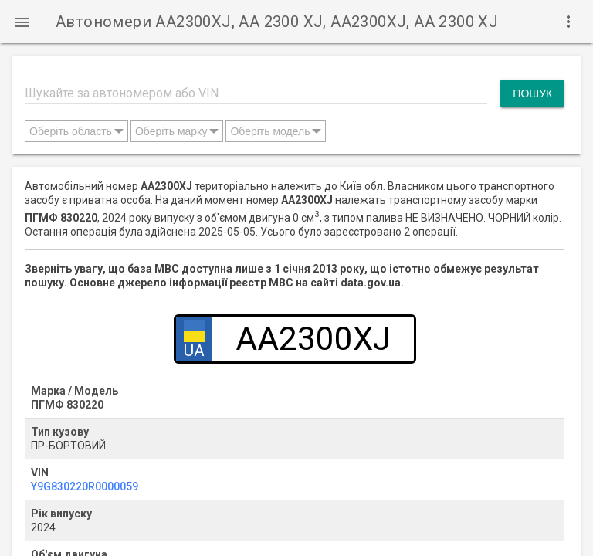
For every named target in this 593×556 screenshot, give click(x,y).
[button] (21, 21)
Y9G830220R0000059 (84, 486)
